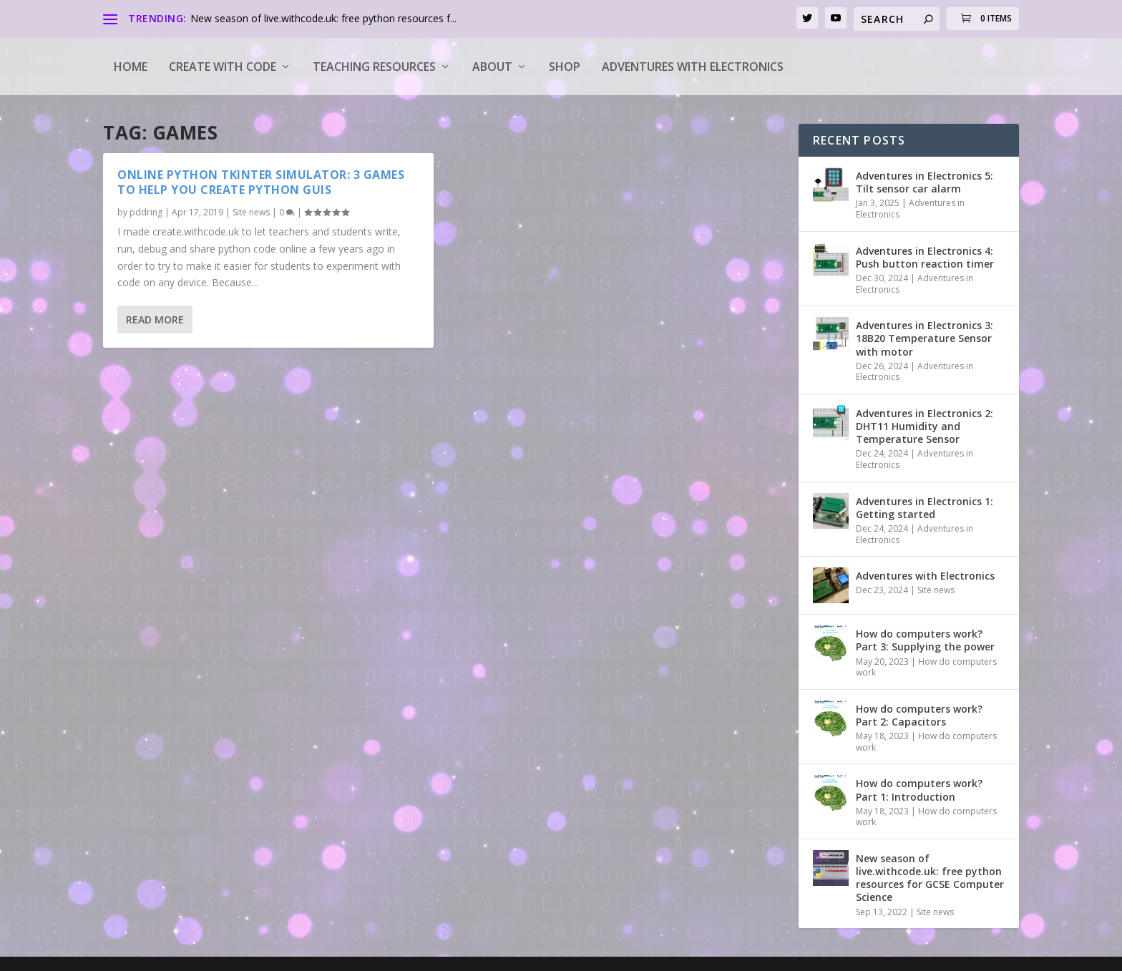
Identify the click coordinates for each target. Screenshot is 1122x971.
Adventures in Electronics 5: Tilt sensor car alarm (924, 182)
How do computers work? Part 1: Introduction (919, 789)
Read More (155, 319)
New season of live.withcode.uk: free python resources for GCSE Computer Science (930, 878)
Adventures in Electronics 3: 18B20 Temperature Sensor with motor (924, 338)
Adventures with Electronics (693, 66)
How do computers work (926, 667)
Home (130, 66)
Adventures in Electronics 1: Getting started (924, 507)
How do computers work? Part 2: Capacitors (919, 715)
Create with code (222, 66)
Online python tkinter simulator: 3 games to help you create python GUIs (260, 182)
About (492, 66)
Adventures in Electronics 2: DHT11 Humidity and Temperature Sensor (924, 426)
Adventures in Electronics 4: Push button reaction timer (925, 257)
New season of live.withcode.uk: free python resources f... (323, 18)
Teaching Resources (374, 66)
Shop (564, 66)
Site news (251, 212)
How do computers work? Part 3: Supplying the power (925, 640)
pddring (146, 212)
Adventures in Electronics (910, 208)
